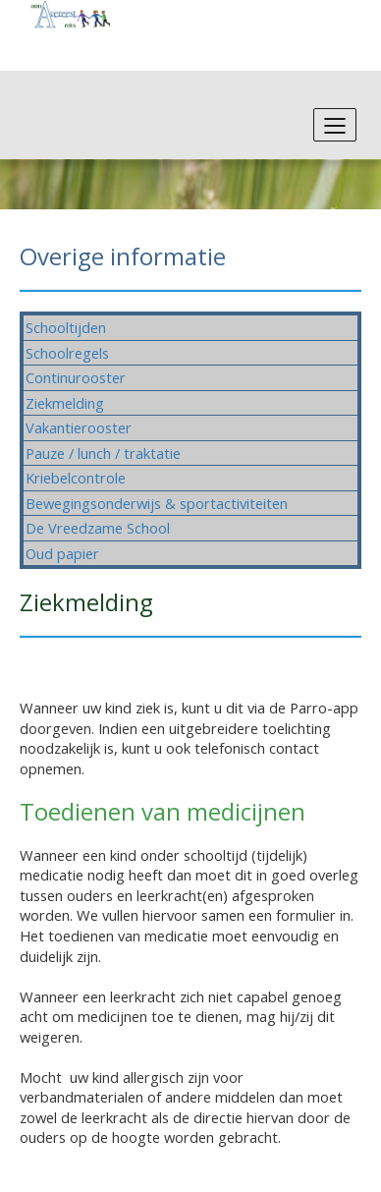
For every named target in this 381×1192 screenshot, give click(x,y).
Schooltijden (66, 327)
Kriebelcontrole (76, 477)
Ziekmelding (65, 403)
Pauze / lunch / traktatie (103, 453)
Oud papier (62, 553)
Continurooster (76, 377)
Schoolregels (67, 353)
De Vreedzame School (98, 528)
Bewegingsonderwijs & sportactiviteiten (157, 503)
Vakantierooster (79, 427)
